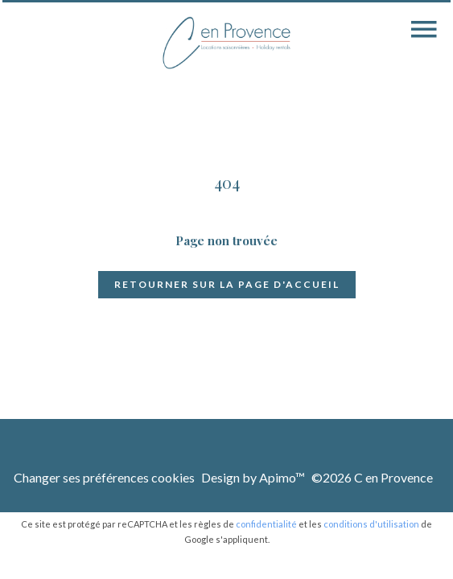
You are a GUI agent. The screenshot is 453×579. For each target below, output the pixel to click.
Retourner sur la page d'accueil (227, 284)
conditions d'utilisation (371, 524)
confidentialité (266, 524)
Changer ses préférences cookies (104, 477)
